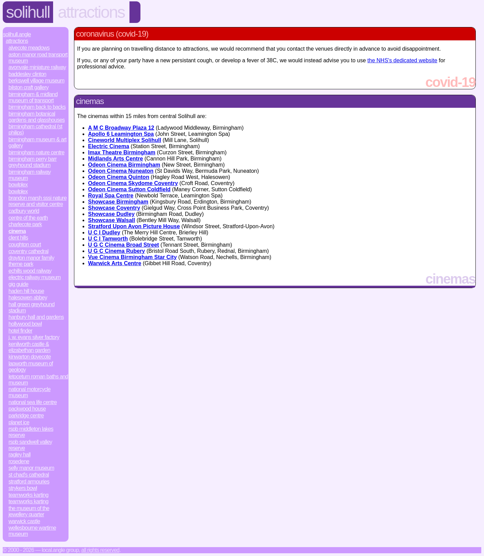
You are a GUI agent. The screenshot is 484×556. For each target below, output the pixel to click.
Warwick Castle (24, 521)
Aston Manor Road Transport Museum (38, 58)
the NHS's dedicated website (402, 60)
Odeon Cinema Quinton (118, 177)
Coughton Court (25, 244)
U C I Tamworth (108, 239)
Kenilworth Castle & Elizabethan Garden (29, 347)
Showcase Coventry (114, 208)
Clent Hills (18, 238)
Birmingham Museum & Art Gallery (37, 142)
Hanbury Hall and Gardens (36, 317)
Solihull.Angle (17, 34)
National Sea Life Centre (33, 402)
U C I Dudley (104, 232)
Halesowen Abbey (28, 297)
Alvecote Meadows (29, 48)
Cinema (17, 231)
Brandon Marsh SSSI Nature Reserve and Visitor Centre (37, 201)
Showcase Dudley (111, 214)
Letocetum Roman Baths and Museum (38, 380)
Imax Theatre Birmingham (122, 152)
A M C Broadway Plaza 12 (121, 128)
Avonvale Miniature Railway (37, 67)
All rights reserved (100, 550)
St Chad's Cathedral (29, 475)
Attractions (91, 12)
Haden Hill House (26, 291)
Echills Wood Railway (30, 271)
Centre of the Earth (28, 218)
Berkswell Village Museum (36, 80)
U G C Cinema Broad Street (123, 245)
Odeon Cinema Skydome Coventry (133, 183)
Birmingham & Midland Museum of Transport (33, 97)
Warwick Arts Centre (114, 263)
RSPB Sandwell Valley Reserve (30, 445)
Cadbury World (24, 211)
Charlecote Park (25, 224)
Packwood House (27, 409)
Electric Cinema (108, 146)
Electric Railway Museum (35, 277)
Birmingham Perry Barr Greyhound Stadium (33, 162)
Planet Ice (19, 422)
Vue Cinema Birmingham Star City (132, 257)
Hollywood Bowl (25, 324)
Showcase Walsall (111, 220)
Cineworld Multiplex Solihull (124, 140)
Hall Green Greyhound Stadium (31, 307)
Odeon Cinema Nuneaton (120, 171)
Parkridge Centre (26, 415)
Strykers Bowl (23, 488)
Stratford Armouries (29, 481)
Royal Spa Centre (110, 195)
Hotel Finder (21, 331)
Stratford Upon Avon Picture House (134, 226)
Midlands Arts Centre (115, 158)
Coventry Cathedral (28, 251)
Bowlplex (18, 185)
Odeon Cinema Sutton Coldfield (129, 189)
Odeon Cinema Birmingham (124, 165)
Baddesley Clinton (27, 74)
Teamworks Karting (28, 495)
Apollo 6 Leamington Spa (121, 134)
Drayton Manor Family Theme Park (31, 261)
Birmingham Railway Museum (30, 175)
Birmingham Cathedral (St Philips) (35, 129)
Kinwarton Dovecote (30, 357)
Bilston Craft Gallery (29, 87)
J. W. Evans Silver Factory (34, 337)
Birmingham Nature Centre (36, 152)
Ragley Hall (19, 454)
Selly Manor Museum (31, 468)
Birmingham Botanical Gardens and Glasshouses (37, 117)
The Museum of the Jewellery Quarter (29, 511)
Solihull (28, 12)
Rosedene (19, 461)
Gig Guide (18, 284)
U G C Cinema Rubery (116, 251)
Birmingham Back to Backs (37, 107)
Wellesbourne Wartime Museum (32, 531)
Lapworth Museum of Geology (31, 367)
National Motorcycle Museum (30, 392)
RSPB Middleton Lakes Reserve (31, 432)
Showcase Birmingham (118, 202)
